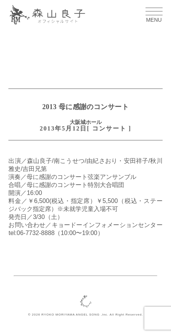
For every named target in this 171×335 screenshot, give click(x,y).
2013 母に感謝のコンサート (85, 107)
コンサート (109, 128)
